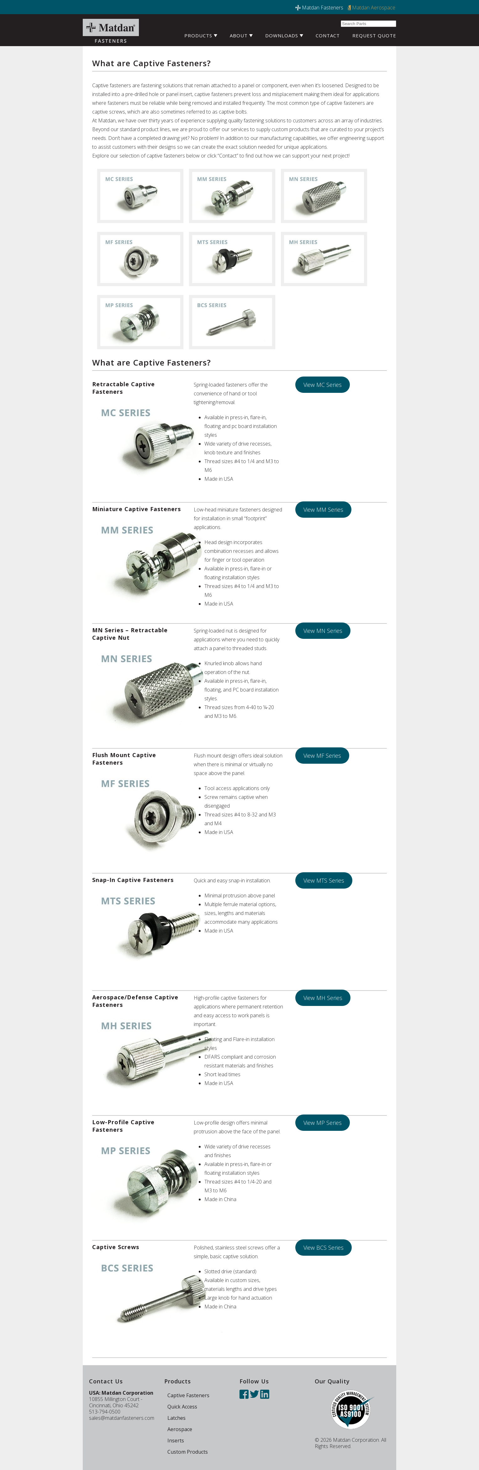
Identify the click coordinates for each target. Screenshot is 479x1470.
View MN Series (322, 630)
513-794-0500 (104, 1411)
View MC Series (322, 384)
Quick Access (182, 1406)
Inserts (175, 1440)
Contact (328, 35)
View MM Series (323, 509)
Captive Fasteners (188, 1395)
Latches (176, 1417)
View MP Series (322, 1122)
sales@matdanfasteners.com (121, 1417)
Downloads (284, 35)
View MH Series (322, 998)
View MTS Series (323, 880)
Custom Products (187, 1451)
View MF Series (322, 755)
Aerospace (179, 1429)
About (241, 35)
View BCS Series (323, 1247)
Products (200, 35)
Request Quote (374, 35)
